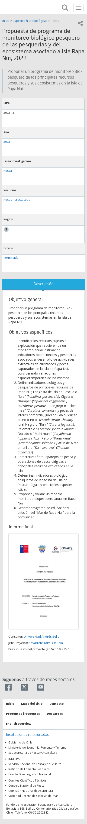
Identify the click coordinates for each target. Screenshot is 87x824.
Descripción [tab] (44, 283)
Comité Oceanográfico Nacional (29, 774)
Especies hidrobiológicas (30, 21)
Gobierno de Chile (20, 742)
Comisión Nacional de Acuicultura (30, 790)
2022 (6, 142)
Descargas (55, 714)
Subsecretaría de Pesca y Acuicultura (32, 752)
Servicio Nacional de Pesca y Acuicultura (34, 764)
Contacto (56, 704)
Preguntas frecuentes (23, 714)
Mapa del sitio (31, 704)
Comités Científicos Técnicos (27, 780)
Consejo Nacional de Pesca (26, 785)
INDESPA (14, 759)
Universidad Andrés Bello (41, 636)
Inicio (6, 21)
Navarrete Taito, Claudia (46, 643)
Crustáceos (22, 200)
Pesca (7, 171)
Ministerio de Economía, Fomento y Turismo (37, 747)
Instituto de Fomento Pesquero (29, 769)
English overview (18, 724)
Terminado (11, 258)
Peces (55, 21)
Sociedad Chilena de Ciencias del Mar (33, 796)
